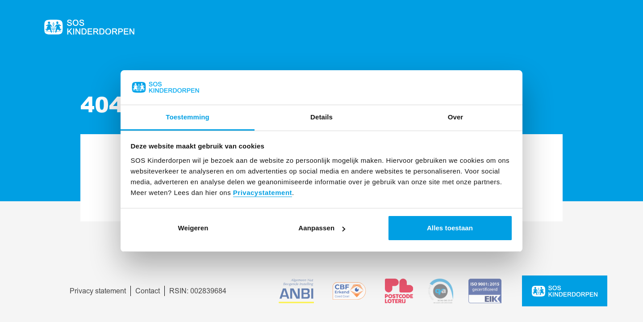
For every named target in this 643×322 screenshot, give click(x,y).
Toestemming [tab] (187, 117)
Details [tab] (321, 117)
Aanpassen (321, 228)
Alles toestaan (450, 228)
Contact (147, 291)
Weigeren (193, 228)
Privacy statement (98, 291)
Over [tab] (455, 117)
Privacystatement (262, 192)
